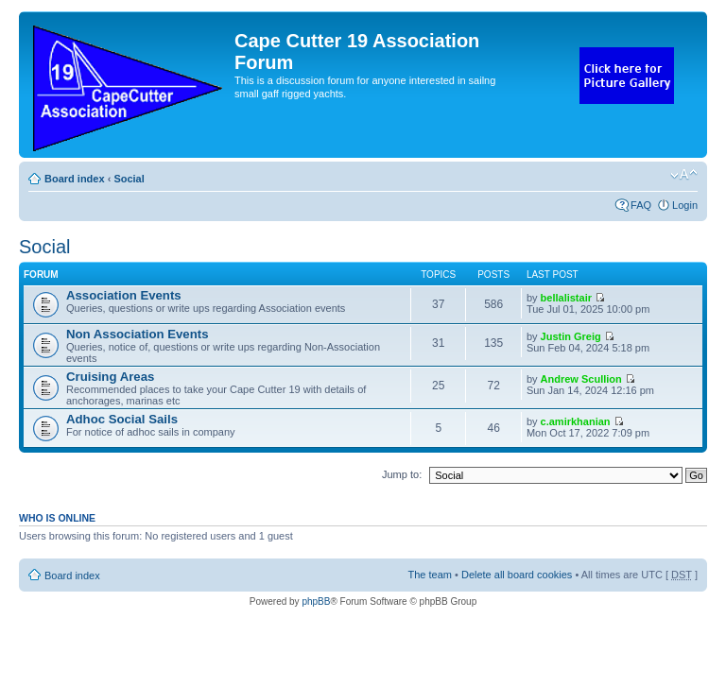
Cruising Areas (110, 376)
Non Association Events (137, 334)
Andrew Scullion (581, 379)
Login (685, 205)
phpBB (316, 601)
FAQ (641, 205)
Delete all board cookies (516, 574)
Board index (74, 178)
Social (128, 178)
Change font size (684, 174)
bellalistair (566, 297)
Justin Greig (571, 336)
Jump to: (402, 474)
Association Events (124, 295)
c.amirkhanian (576, 421)
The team (430, 574)
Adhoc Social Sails (122, 419)
